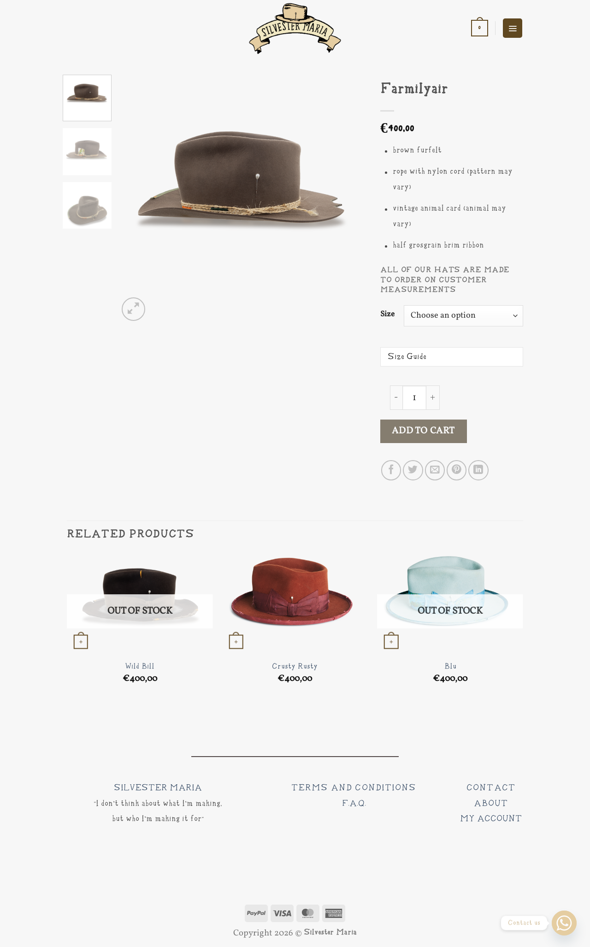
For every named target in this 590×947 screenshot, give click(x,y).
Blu (450, 666)
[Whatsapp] (564, 923)
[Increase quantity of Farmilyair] (433, 397)
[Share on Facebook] (391, 470)
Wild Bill (139, 666)
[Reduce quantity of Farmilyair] (396, 397)
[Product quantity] (414, 397)
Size (387, 314)
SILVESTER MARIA (158, 788)
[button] (479, 28)
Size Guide (407, 357)
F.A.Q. (354, 803)
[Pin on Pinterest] (456, 470)
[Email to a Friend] (435, 470)
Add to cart (423, 431)
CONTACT (490, 788)
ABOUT (491, 803)
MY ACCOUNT (491, 819)
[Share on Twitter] (413, 470)
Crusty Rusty (295, 666)
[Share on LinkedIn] (478, 470)
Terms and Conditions (353, 788)
